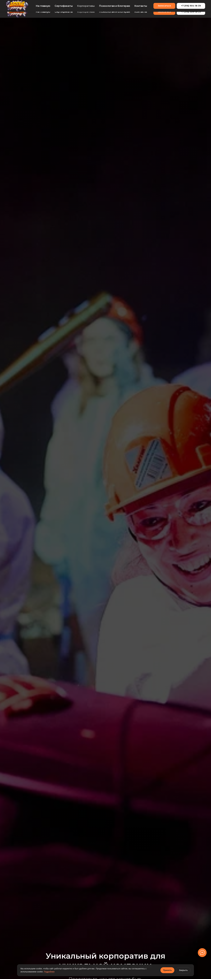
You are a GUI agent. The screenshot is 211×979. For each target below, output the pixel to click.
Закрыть (183, 970)
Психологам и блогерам (114, 11)
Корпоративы (86, 11)
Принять (167, 970)
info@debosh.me (13, 3)
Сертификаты (64, 11)
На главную (43, 11)
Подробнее (49, 971)
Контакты (140, 11)
